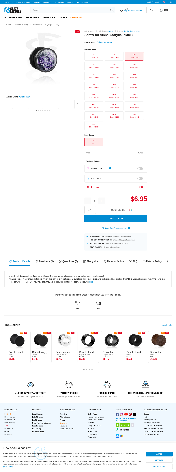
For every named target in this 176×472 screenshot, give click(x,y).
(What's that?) (25, 97)
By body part (13, 17)
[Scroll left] (170, 260)
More (63, 17)
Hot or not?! (8, 428)
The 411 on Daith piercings (153, 431)
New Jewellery (9, 423)
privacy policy (8, 466)
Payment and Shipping (96, 417)
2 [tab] (86, 369)
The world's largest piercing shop (17, 2)
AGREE (159, 454)
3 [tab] (89, 369)
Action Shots (92, 431)
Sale (6, 425)
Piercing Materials (150, 420)
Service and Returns (95, 420)
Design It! (76, 17)
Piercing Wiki (92, 437)
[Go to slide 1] (36, 110)
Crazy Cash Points (94, 425)
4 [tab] (92, 369)
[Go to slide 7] (49, 110)
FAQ (145, 417)
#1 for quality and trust (64, 2)
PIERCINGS (32, 17)
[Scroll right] (6, 260)
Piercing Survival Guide (152, 423)
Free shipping (82, 2)
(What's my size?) (104, 42)
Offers (6, 431)
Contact (146, 414)
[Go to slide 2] (38, 110)
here (91, 282)
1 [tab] (84, 369)
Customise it (121, 209)
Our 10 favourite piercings (153, 425)
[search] (69, 10)
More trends (167, 325)
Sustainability (93, 434)
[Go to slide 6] (47, 110)
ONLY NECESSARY (159, 466)
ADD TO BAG (116, 218)
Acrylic (110, 31)
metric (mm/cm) (153, 2)
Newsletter (8, 434)
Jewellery (49, 17)
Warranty (91, 423)
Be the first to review (132, 31)
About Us (91, 428)
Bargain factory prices (42, 2)
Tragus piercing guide (151, 434)
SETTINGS (159, 460)
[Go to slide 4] (42, 110)
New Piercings (9, 417)
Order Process (93, 414)
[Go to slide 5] (45, 110)
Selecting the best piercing (153, 428)
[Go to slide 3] (40, 110)
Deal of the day (9, 420)
